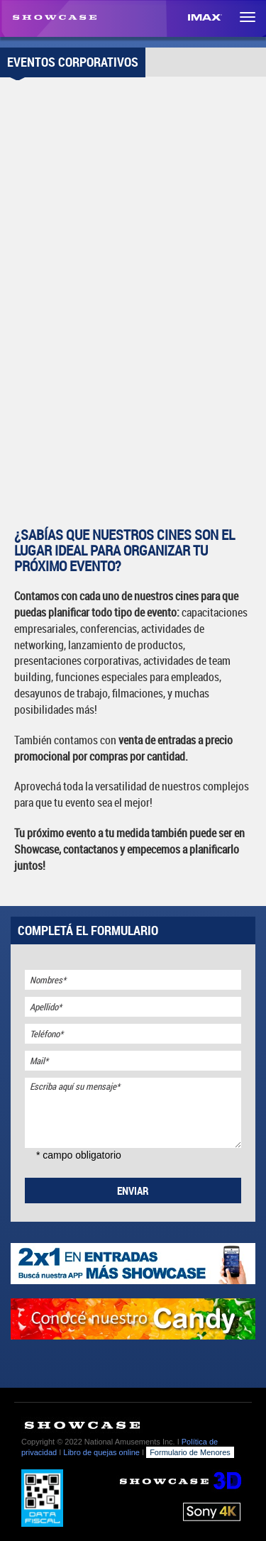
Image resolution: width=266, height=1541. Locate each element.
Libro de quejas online (101, 1452)
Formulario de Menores (190, 1452)
